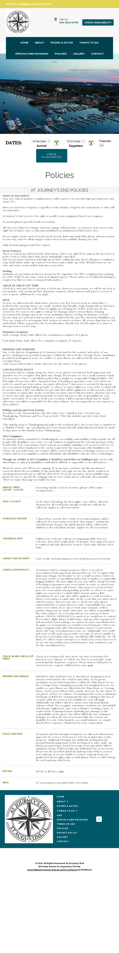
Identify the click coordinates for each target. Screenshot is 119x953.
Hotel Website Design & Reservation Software (52, 870)
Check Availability (98, 22)
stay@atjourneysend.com (35, 3)
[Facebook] (60, 855)
